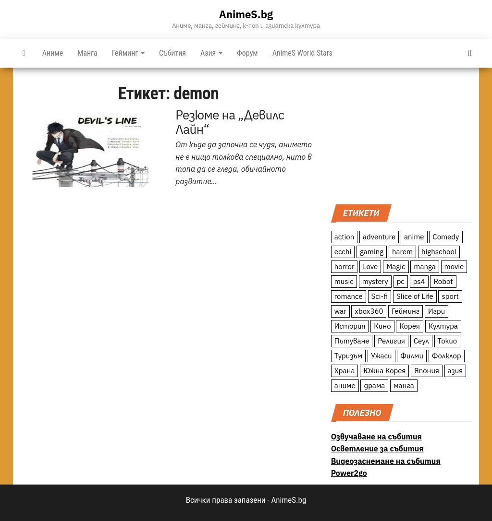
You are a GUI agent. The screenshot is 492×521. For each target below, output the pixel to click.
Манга (87, 53)
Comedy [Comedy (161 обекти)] (445, 236)
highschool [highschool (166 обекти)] (438, 251)
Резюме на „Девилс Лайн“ (229, 122)
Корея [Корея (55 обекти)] (409, 326)
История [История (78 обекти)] (350, 326)
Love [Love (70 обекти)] (370, 266)
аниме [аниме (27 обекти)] (345, 385)
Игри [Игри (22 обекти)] (436, 311)
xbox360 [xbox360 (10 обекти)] (369, 311)
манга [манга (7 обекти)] (404, 385)
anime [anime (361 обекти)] (414, 236)
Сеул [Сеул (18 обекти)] (421, 340)
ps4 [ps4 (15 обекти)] (419, 281)
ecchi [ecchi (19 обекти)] (343, 251)
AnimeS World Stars (302, 53)
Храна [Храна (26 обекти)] (344, 370)
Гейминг (128, 53)
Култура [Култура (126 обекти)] (443, 326)
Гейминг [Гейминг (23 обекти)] (405, 311)
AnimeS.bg (246, 14)
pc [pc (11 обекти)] (401, 281)
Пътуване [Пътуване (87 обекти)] (351, 340)
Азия (211, 53)
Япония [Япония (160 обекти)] (426, 370)
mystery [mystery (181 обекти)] (375, 281)
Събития (172, 53)
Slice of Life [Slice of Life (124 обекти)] (414, 296)
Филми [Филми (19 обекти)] (411, 355)
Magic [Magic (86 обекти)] (395, 266)
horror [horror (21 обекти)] (344, 266)
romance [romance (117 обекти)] (348, 296)
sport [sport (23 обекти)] (450, 296)
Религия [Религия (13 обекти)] (391, 340)
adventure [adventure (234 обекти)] (379, 236)
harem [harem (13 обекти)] (402, 251)
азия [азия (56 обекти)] (455, 370)
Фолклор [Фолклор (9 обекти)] (446, 355)
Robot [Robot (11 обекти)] (443, 281)
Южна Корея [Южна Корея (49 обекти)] (384, 370)
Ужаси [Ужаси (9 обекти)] (381, 355)
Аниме (52, 53)
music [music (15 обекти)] (344, 281)
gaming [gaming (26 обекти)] (371, 251)
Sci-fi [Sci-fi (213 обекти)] (379, 296)
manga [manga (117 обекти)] (425, 266)
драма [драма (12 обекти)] (374, 385)
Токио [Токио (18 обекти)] (447, 340)
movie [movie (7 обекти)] (454, 266)
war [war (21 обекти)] (340, 311)
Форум (247, 53)
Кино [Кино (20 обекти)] (382, 326)
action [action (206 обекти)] (344, 236)
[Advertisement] (401, 135)
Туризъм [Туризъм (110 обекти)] (348, 355)
